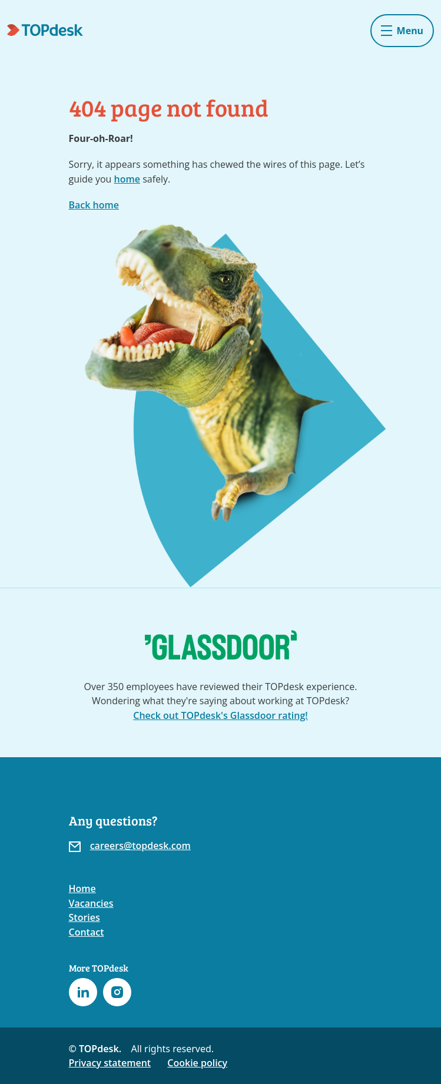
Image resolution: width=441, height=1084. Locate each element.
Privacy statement (110, 1062)
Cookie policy (197, 1062)
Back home (94, 204)
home (127, 179)
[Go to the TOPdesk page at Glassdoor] (221, 645)
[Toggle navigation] (402, 30)
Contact (86, 932)
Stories (84, 917)
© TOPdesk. (95, 1048)
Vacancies (91, 903)
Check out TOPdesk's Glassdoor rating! (220, 715)
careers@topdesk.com (140, 845)
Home (82, 888)
